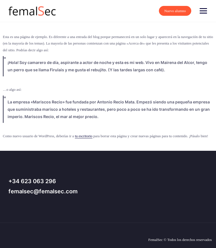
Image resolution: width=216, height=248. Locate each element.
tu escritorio (83, 136)
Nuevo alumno (191, 11)
